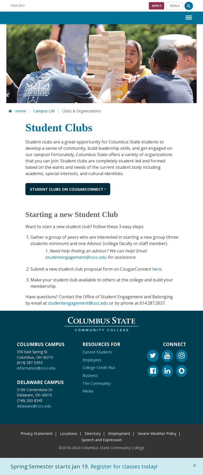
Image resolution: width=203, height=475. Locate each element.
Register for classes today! (125, 466)
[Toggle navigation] (174, 5)
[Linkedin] (167, 370)
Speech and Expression (101, 439)
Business (90, 374)
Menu (189, 15)
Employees (92, 359)
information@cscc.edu (36, 367)
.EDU (18, 5)
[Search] (189, 6)
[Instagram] (181, 355)
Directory (93, 432)
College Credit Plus (98, 366)
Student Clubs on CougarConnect (66, 189)
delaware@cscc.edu (34, 405)
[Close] (195, 465)
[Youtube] (167, 355)
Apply (156, 6)
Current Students (97, 351)
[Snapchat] (181, 370)
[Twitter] (153, 355)
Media (87, 390)
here (157, 269)
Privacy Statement (37, 432)
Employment (119, 432)
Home (20, 110)
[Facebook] (153, 370)
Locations (68, 432)
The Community (96, 382)
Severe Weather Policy (157, 432)
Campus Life (44, 110)
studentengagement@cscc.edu (76, 257)
